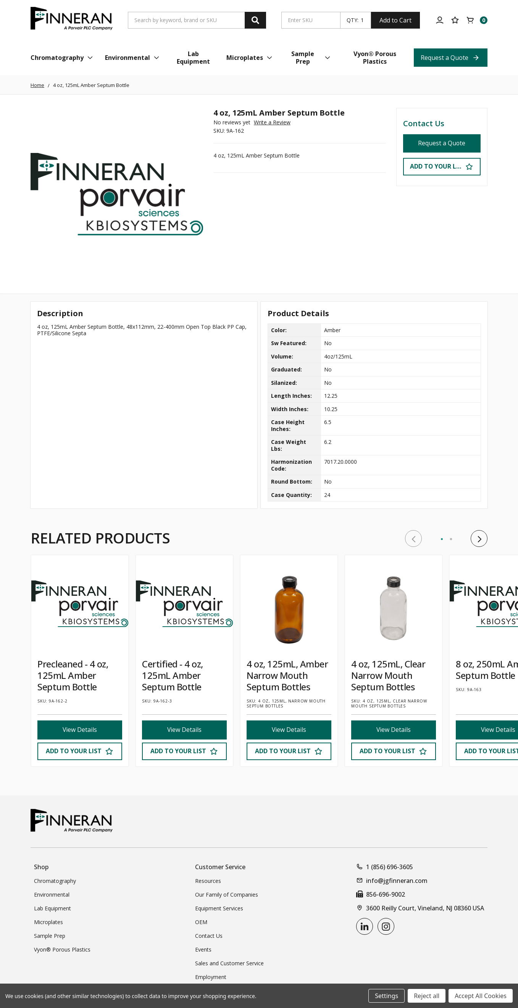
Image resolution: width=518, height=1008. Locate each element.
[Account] (439, 20)
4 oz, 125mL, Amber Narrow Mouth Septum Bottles (287, 675)
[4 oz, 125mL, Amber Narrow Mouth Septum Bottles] (288, 603)
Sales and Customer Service (229, 963)
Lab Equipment (52, 908)
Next (479, 538)
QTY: (352, 20)
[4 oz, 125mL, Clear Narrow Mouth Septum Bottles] (393, 603)
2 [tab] (451, 539)
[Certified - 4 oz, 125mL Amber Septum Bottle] (184, 603)
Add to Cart (395, 20)
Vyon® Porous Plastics (62, 949)
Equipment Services (219, 908)
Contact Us (423, 123)
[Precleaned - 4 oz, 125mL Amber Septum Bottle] (79, 603)
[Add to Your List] (79, 751)
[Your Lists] (455, 20)
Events (203, 949)
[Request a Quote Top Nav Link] (450, 57)
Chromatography (55, 880)
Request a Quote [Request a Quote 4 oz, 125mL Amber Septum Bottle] (442, 143)
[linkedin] (365, 926)
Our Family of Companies (226, 894)
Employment (210, 977)
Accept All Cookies (481, 996)
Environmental (51, 894)
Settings (386, 996)
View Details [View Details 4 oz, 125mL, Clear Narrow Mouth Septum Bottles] (393, 730)
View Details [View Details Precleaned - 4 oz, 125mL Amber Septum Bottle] (79, 730)
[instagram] (386, 926)
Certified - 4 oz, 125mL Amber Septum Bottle (172, 675)
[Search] (255, 20)
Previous (413, 538)
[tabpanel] (79, 661)
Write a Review (272, 122)
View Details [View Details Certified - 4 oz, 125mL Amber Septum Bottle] (184, 730)
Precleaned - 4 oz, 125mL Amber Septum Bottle (72, 675)
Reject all (426, 996)
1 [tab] (442, 539)
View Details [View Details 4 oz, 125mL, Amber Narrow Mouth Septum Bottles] (288, 730)
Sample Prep (49, 935)
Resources (208, 880)
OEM (201, 922)
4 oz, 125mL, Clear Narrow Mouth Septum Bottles (388, 675)
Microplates (48, 922)
